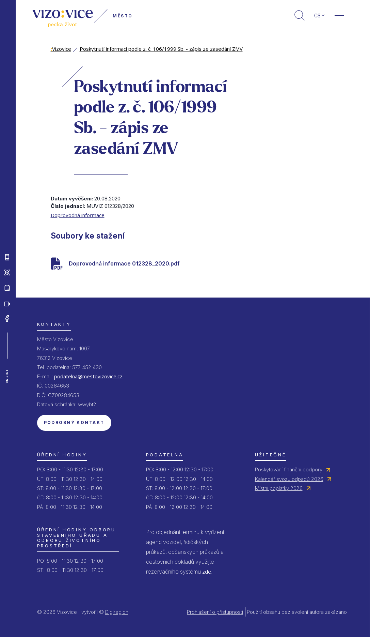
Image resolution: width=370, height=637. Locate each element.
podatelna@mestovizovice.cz (88, 376)
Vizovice (61, 48)
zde (206, 571)
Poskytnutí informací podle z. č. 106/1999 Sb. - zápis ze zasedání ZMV (161, 48)
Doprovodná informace (77, 215)
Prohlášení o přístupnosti (215, 612)
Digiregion (116, 612)
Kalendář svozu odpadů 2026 (289, 479)
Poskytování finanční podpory (288, 469)
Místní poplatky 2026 (279, 488)
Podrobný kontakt (74, 422)
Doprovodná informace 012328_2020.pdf (124, 263)
